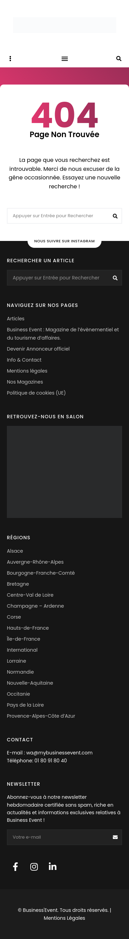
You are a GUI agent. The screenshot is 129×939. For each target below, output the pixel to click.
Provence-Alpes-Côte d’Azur (41, 715)
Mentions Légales (64, 918)
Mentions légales (27, 370)
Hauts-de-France (28, 628)
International (22, 650)
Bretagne (18, 584)
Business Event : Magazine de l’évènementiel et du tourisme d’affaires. (63, 333)
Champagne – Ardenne (35, 606)
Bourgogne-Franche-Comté (41, 573)
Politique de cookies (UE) (36, 392)
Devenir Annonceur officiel (38, 348)
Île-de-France (23, 639)
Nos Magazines (25, 381)
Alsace (15, 551)
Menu (65, 59)
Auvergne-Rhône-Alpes (35, 562)
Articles (15, 318)
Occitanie (18, 694)
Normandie (20, 672)
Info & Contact (24, 359)
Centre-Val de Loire (30, 595)
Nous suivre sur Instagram (64, 241)
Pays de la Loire (25, 705)
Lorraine (16, 661)
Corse (14, 617)
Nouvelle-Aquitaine (30, 683)
